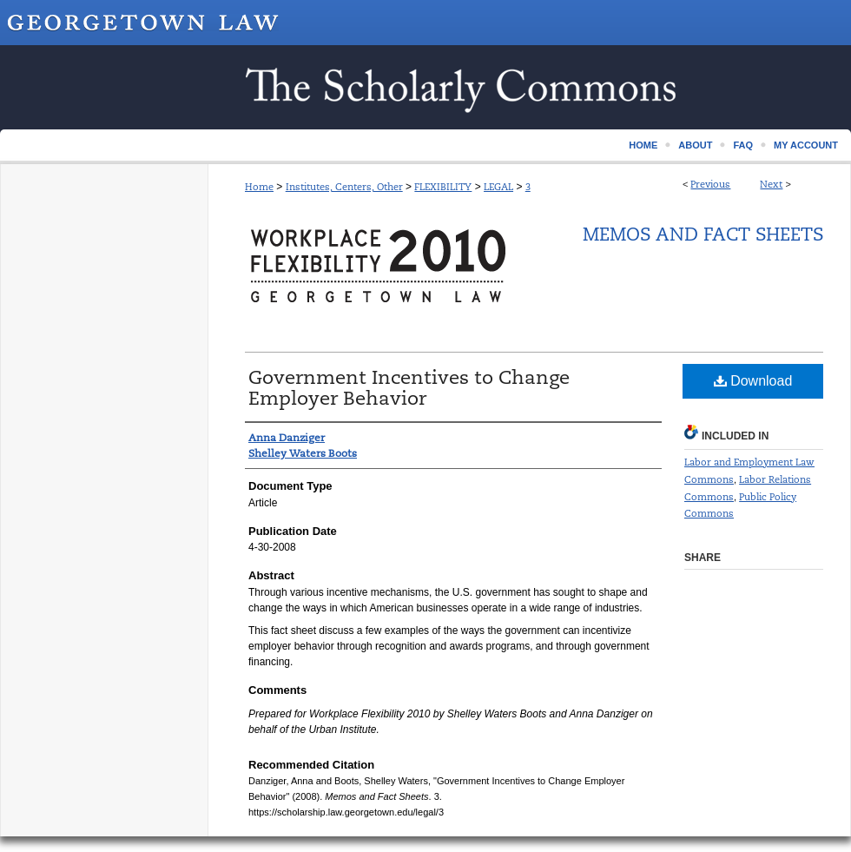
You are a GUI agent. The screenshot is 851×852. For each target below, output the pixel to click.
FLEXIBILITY (443, 187)
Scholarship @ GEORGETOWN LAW (425, 87)
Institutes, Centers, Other (344, 187)
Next (771, 184)
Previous (710, 184)
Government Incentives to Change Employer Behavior (409, 388)
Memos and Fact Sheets (703, 234)
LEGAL (498, 187)
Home (259, 187)
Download (753, 380)
